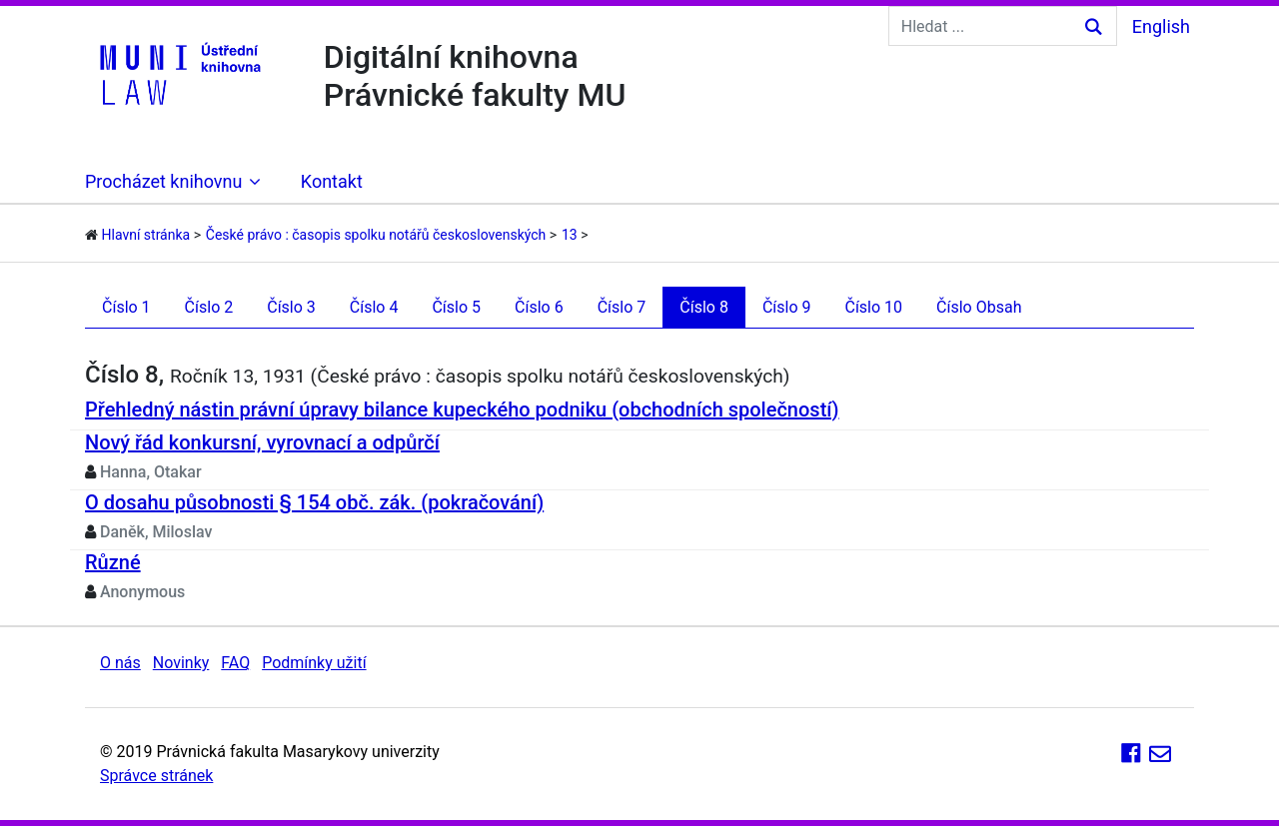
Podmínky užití (314, 662)
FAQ (235, 662)
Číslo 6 (539, 307)
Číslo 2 (209, 307)
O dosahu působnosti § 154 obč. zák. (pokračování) (314, 502)
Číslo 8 (703, 307)
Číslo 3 (291, 307)
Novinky (181, 662)
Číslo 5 (456, 307)
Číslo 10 (873, 307)
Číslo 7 (622, 307)
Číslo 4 (374, 307)
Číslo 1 (126, 307)
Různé (113, 562)
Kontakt (332, 181)
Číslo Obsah (978, 307)
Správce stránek (156, 775)
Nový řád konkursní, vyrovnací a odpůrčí (262, 442)
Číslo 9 (786, 307)
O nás (120, 662)
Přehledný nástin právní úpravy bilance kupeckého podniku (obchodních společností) (462, 409)
